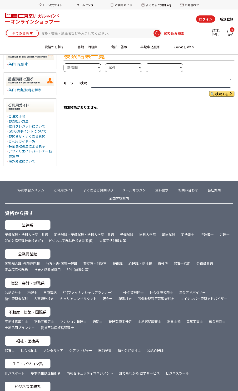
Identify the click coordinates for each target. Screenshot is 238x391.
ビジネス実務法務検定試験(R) (71, 240)
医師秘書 (105, 350)
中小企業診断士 (132, 292)
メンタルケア (53, 350)
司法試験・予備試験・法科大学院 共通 (84, 234)
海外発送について (22, 161)
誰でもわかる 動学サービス (139, 373)
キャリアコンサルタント (78, 298)
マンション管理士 (73, 321)
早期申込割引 (150, 46)
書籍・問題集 (88, 46)
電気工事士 (194, 321)
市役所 (163, 263)
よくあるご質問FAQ (158, 5)
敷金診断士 (217, 321)
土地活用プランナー (20, 327)
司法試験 (168, 234)
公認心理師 (155, 350)
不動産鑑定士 (44, 321)
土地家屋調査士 (149, 321)
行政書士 (207, 234)
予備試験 (126, 234)
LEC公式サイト (53, 5)
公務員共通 (204, 263)
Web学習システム (30, 190)
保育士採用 (182, 263)
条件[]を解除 (18, 64)
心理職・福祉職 (140, 263)
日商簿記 (50, 292)
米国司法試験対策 (112, 240)
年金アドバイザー (192, 292)
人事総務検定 (44, 298)
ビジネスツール (177, 373)
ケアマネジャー (80, 350)
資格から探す (54, 46)
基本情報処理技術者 (46, 373)
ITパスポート (15, 373)
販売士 (108, 298)
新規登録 (226, 19)
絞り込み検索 (174, 33)
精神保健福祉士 (129, 350)
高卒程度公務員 (16, 269)
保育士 (10, 350)
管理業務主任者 (120, 321)
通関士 (98, 321)
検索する (221, 93)
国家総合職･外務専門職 (22, 263)
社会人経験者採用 (47, 269)
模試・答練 (119, 46)
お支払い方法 (19, 121)
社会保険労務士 (161, 292)
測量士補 (173, 321)
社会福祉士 (29, 350)
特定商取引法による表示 (27, 146)
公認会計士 (13, 292)
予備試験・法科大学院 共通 (26, 234)
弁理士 (225, 234)
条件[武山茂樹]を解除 (25, 89)
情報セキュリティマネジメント (90, 373)
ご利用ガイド (123, 5)
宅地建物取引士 (16, 321)
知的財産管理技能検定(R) (24, 240)
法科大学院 (147, 234)
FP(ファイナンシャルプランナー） (88, 292)
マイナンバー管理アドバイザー (203, 298)
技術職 (118, 263)
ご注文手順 (17, 116)
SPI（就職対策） (79, 269)
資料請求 (162, 190)
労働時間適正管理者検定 (156, 298)
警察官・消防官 (95, 263)
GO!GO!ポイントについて (28, 131)
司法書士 (187, 234)
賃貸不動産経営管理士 (57, 327)
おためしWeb (184, 46)
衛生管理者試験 (16, 298)
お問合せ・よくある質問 (27, 136)
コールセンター (86, 5)
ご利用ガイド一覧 (22, 141)
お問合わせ (192, 5)
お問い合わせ (188, 190)
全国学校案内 (119, 198)
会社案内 (214, 190)
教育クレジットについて (27, 126)
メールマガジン (134, 190)
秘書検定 (125, 298)
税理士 (32, 292)
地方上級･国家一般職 (61, 263)
